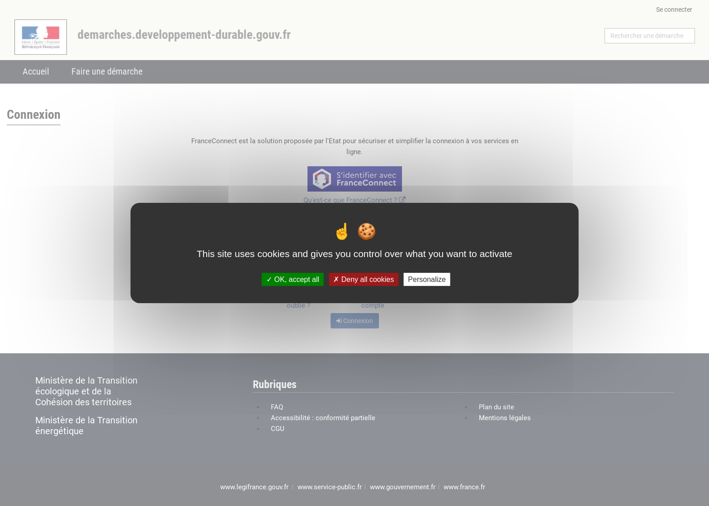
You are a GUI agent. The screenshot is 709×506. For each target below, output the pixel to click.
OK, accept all (292, 279)
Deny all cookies (363, 279)
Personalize (427, 279)
